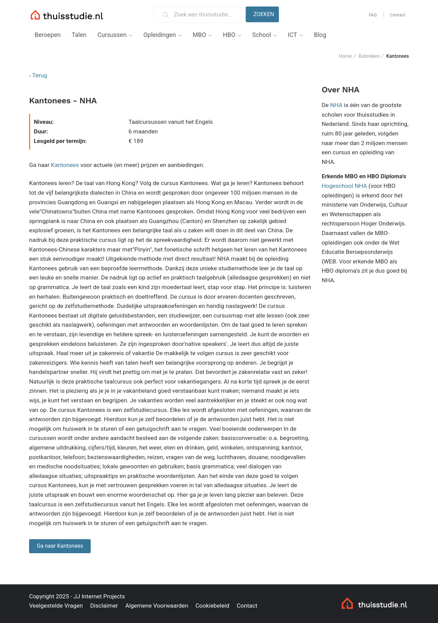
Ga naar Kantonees (60, 546)
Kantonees (65, 164)
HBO (229, 34)
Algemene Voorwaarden (156, 605)
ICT (292, 34)
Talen (79, 34)
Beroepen (48, 34)
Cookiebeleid (212, 605)
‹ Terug (38, 75)
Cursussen (112, 34)
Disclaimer (104, 605)
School (261, 34)
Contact (397, 14)
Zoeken (264, 14)
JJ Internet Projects (99, 596)
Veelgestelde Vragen (56, 605)
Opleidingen (159, 34)
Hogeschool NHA (344, 185)
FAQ (373, 14)
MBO (199, 34)
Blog (320, 34)
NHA (336, 105)
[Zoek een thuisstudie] (204, 15)
